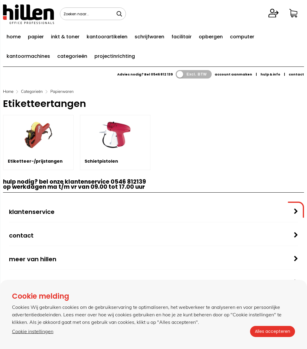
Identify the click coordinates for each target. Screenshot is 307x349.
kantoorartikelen (107, 36)
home (14, 36)
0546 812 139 (162, 74)
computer (242, 36)
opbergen (211, 36)
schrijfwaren (149, 36)
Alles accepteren (272, 331)
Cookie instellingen (32, 331)
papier (36, 36)
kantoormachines (28, 56)
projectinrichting (114, 56)
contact (296, 74)
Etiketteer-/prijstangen (35, 161)
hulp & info (270, 74)
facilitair (181, 36)
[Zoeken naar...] (119, 14)
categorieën (72, 56)
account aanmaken (233, 74)
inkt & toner (65, 36)
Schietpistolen (101, 161)
